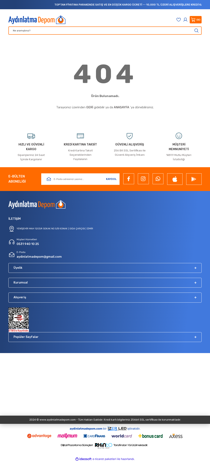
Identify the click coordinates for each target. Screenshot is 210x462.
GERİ (89, 107)
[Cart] (196, 19)
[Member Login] (185, 19)
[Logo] (36, 19)
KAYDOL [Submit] (111, 179)
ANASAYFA (121, 107)
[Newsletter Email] (80, 179)
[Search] (105, 30)
